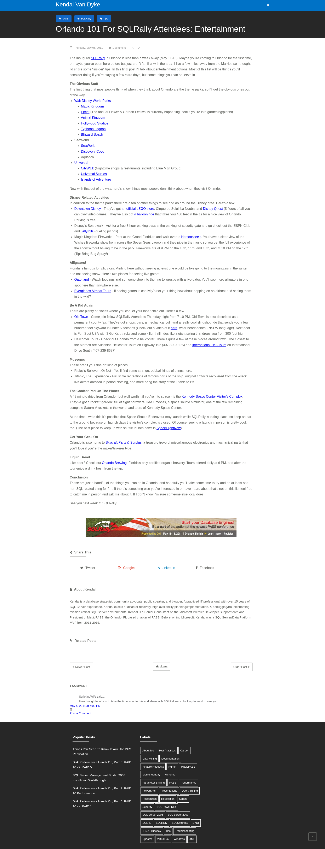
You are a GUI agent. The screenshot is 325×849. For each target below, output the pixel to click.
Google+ (115, 539)
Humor (160, 733)
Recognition (179, 757)
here (74, 305)
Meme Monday (139, 741)
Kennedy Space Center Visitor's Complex (194, 368)
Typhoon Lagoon (75, 123)
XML (148, 805)
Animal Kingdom (75, 112)
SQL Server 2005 (164, 773)
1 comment (101, 47)
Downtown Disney (69, 203)
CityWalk (69, 162)
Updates (159, 797)
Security (166, 765)
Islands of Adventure (78, 174)
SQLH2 (159, 781)
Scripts (152, 765)
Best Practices (155, 717)
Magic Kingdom (74, 100)
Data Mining (137, 725)
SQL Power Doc (139, 773)
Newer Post (64, 633)
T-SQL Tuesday (171, 789)
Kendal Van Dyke (74, 4)
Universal (63, 157)
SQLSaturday (138, 789)
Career (172, 717)
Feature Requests (141, 733)
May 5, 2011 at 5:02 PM (67, 672)
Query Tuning (159, 757)
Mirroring (158, 741)
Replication (136, 765)
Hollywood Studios (76, 117)
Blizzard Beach (74, 128)
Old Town (63, 294)
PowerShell (168, 749)
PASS (61, 18)
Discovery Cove (74, 145)
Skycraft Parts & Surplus (105, 414)
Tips (101, 18)
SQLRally (81, 18)
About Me (136, 717)
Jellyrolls (246, 214)
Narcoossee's (173, 225)
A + (117, 47)
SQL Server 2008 (140, 781)
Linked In (157, 539)
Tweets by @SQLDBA (216, 715)
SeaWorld (70, 140)
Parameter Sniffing (179, 741)
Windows (135, 805)
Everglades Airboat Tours (74, 274)
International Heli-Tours (153, 322)
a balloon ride (91, 208)
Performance (149, 749)
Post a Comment (62, 679)
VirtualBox (175, 797)
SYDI (154, 789)
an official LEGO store (120, 203)
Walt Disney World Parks (74, 95)
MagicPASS (176, 733)
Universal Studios (76, 168)
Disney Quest (195, 203)
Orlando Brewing (96, 434)
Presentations (138, 757)
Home (163, 632)
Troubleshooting (139, 797)
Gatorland (63, 262)
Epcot (67, 106)
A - (123, 47)
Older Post (258, 633)
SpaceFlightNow (76, 400)
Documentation (158, 725)
